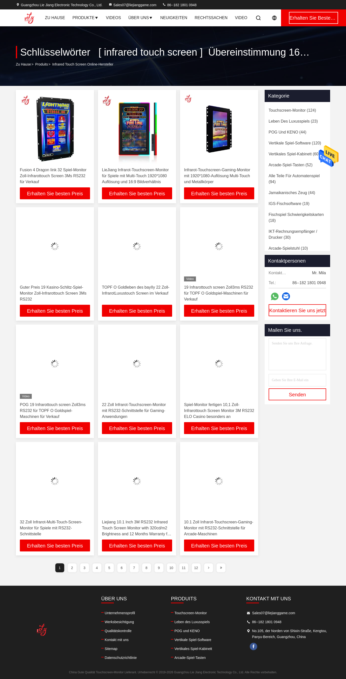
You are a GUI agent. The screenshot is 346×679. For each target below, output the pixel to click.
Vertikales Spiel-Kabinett (193, 649)
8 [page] (147, 568)
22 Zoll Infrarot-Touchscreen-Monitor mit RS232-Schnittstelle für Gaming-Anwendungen (134, 411)
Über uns (140, 18)
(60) (294, 154)
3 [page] (85, 568)
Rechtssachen (211, 18)
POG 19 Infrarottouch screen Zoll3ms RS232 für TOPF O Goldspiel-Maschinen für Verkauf (53, 411)
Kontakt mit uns (117, 640)
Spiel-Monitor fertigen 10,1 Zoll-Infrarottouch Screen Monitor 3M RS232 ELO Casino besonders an (219, 411)
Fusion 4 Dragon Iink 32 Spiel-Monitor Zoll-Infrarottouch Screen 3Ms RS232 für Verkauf (53, 176)
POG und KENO (187, 631)
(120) (295, 143)
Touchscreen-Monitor (190, 613)
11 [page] (184, 568)
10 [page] (171, 568)
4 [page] (97, 568)
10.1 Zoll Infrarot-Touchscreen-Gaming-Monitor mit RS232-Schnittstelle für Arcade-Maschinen (218, 528)
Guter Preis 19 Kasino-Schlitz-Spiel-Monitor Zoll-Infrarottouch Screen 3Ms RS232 (53, 293)
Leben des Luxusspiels (192, 622)
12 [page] (196, 568)
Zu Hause (55, 18)
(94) (294, 179)
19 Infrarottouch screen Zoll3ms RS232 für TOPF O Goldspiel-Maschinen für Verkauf (218, 293)
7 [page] (134, 568)
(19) (289, 204)
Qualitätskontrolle (118, 631)
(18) (296, 217)
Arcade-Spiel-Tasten (190, 658)
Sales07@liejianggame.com (132, 5)
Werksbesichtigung (119, 622)
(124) (292, 110)
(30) (293, 234)
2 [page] (72, 568)
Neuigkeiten (173, 18)
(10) (288, 248)
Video (241, 18)
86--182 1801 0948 (179, 5)
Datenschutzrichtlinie (121, 658)
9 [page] (159, 568)
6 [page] (122, 568)
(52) (291, 165)
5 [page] (109, 568)
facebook (253, 646)
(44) (287, 132)
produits (41, 64)
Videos (113, 18)
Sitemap (111, 649)
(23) (293, 121)
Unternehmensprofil (120, 613)
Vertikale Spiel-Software (192, 640)
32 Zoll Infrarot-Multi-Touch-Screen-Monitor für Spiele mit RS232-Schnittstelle (51, 528)
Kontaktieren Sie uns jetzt (297, 310)
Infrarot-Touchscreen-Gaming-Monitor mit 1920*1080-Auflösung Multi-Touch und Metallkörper (217, 176)
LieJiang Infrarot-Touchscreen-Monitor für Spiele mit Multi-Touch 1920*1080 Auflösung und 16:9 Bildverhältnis (135, 176)
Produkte (85, 18)
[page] (208, 567)
